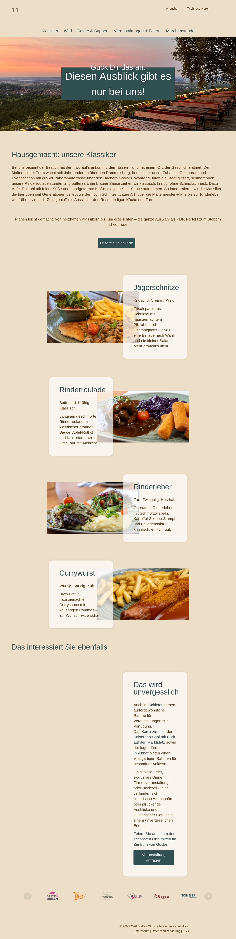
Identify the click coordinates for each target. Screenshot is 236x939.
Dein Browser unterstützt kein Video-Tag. (93, 774)
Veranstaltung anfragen (153, 857)
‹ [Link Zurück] (27, 896)
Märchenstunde (180, 31)
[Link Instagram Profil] (17, 11)
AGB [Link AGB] (186, 931)
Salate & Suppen (92, 31)
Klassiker (49, 31)
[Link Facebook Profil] (13, 11)
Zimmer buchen (169, 8)
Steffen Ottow (146, 926)
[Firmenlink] (52, 896)
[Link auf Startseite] (118, 12)
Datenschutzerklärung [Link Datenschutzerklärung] (166, 931)
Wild (68, 31)
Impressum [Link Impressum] (142, 931)
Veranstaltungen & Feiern (137, 31)
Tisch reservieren (198, 8)
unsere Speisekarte (116, 243)
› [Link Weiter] (208, 896)
